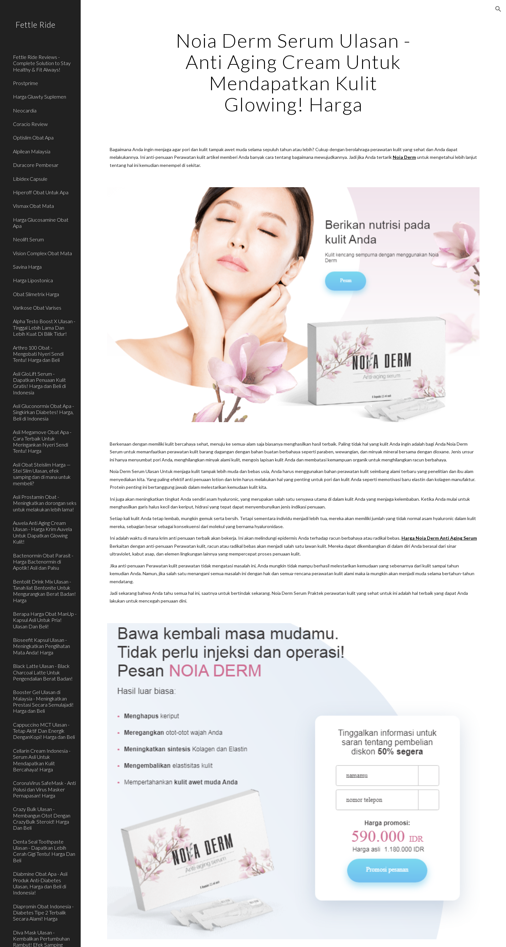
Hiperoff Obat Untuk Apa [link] (40, 192)
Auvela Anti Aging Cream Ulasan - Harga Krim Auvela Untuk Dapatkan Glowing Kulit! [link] (42, 532)
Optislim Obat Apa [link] (33, 137)
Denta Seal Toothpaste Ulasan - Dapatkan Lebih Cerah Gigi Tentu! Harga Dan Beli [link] (44, 850)
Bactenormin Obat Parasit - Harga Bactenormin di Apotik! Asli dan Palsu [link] (43, 561)
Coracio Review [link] (30, 124)
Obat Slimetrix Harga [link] (36, 294)
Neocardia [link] (24, 110)
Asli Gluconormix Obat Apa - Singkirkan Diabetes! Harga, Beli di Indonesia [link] (43, 412)
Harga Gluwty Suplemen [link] (39, 96)
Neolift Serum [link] (28, 239)
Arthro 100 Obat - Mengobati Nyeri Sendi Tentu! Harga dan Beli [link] (38, 353)
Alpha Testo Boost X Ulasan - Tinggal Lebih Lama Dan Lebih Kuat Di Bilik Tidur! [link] (44, 327)
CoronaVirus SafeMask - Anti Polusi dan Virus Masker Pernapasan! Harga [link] (44, 789)
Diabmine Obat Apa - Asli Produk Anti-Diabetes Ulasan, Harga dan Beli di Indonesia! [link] (40, 883)
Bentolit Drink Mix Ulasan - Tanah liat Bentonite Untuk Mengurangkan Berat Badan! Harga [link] (44, 590)
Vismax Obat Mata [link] (33, 206)
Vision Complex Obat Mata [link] (42, 253)
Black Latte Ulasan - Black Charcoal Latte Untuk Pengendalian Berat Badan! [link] (43, 672)
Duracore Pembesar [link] (35, 165)
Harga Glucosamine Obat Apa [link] (40, 223)
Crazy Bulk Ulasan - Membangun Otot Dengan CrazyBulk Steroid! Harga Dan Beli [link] (41, 818)
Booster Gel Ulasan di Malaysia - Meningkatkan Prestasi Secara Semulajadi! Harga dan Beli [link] (43, 701)
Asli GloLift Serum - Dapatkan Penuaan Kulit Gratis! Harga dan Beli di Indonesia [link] (39, 383)
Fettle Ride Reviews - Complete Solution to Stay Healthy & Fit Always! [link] (42, 63)
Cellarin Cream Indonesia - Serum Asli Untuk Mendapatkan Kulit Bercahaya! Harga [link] (41, 760)
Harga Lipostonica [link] (33, 280)
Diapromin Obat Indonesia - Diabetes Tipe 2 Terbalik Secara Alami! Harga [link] (43, 912)
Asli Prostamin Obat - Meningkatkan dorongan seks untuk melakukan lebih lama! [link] (44, 503)
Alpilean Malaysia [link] (31, 151)
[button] (498, 9)
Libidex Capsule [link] (30, 179)
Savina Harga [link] (27, 267)
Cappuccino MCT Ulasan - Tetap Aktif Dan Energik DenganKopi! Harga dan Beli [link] (44, 730)
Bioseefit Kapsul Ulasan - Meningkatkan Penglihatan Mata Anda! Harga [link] (41, 646)
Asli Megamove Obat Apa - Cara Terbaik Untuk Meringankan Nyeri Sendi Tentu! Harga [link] (42, 441)
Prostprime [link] (25, 83)
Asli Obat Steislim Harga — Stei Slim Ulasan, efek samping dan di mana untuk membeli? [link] (42, 473)
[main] (293, 72)
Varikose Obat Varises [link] (37, 307)
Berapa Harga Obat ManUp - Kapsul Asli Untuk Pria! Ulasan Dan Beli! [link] (44, 620)
